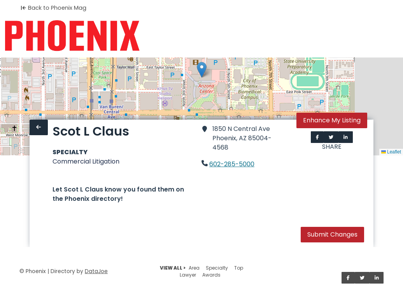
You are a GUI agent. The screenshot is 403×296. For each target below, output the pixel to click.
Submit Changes (332, 234)
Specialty (217, 268)
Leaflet (391, 152)
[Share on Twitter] (331, 137)
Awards (211, 275)
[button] (202, 70)
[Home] (72, 36)
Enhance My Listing (332, 120)
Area (194, 268)
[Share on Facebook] (317, 137)
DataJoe (96, 271)
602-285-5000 (231, 164)
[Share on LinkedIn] (345, 137)
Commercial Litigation (86, 161)
